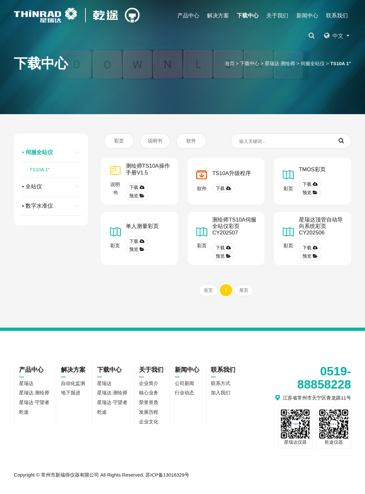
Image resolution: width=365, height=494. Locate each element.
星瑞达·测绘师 (279, 63)
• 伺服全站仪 (52, 152)
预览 (136, 196)
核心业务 (148, 394)
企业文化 (148, 423)
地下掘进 (70, 394)
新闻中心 (307, 16)
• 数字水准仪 (52, 206)
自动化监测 (73, 384)
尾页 (243, 290)
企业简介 (148, 384)
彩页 (119, 141)
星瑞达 (35, 88)
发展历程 (148, 413)
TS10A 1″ (340, 63)
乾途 (203, 88)
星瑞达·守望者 (152, 88)
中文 (335, 36)
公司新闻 (184, 384)
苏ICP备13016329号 (167, 475)
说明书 (155, 141)
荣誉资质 (148, 403)
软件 (191, 141)
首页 (229, 63)
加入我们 (220, 394)
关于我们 (277, 16)
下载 (136, 187)
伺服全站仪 (312, 63)
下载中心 (248, 16)
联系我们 (337, 16)
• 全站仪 (52, 187)
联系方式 (220, 384)
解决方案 (218, 16)
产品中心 (188, 16)
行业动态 (184, 394)
